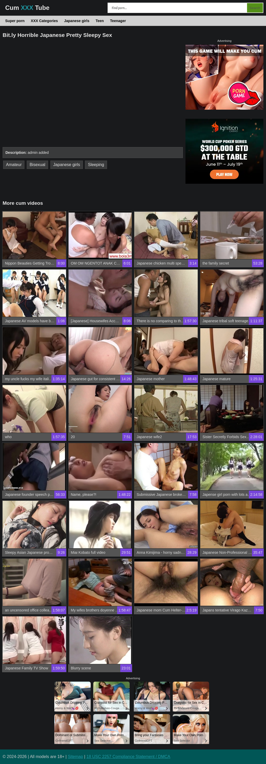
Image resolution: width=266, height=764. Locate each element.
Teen (100, 21)
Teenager (118, 21)
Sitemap (75, 756)
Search (255, 8)
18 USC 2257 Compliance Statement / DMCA (128, 756)
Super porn (15, 21)
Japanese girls (76, 21)
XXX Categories (44, 21)
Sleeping (96, 164)
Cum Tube (27, 7)
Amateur (14, 164)
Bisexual (37, 164)
